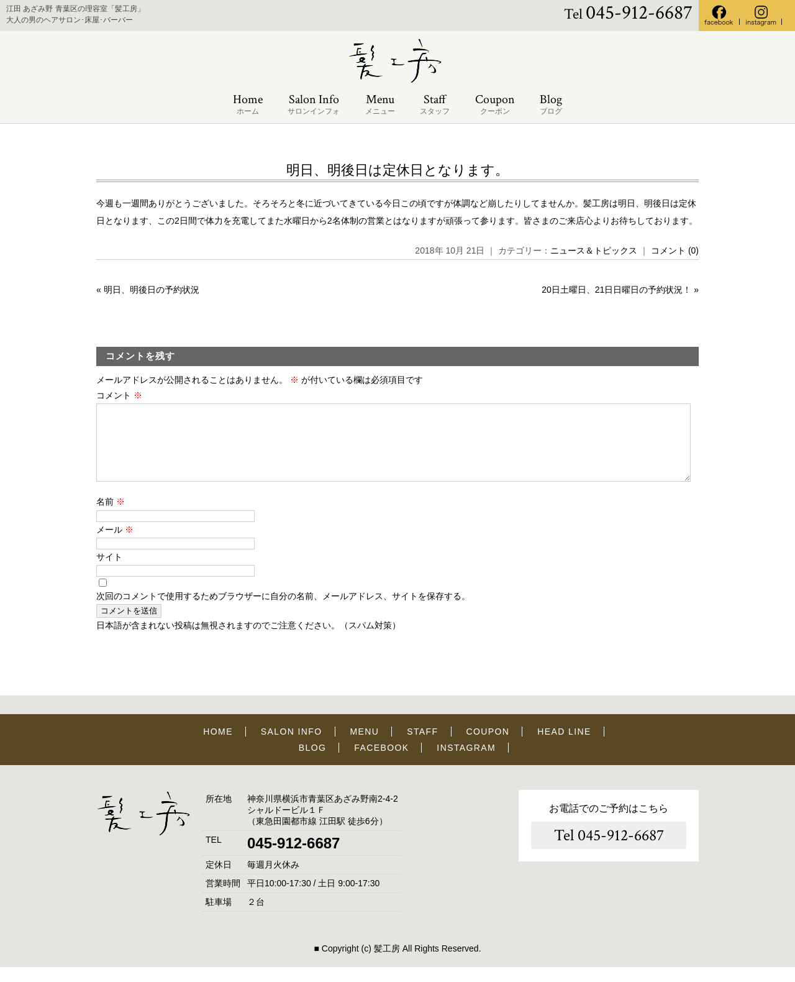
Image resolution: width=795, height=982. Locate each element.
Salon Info (314, 104)
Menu (380, 104)
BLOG (313, 763)
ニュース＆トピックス (593, 250)
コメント (119, 395)
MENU (364, 746)
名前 (110, 516)
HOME (218, 746)
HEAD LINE (564, 746)
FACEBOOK (381, 763)
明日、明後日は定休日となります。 (397, 170)
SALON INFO (291, 746)
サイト (109, 572)
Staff (435, 104)
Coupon (495, 104)
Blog (551, 104)
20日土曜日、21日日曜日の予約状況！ (616, 290)
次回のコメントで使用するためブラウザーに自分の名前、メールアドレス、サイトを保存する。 (283, 611)
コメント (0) (675, 250)
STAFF (422, 746)
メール (115, 544)
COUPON (487, 746)
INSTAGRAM (466, 763)
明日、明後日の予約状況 (151, 290)
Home (248, 104)
